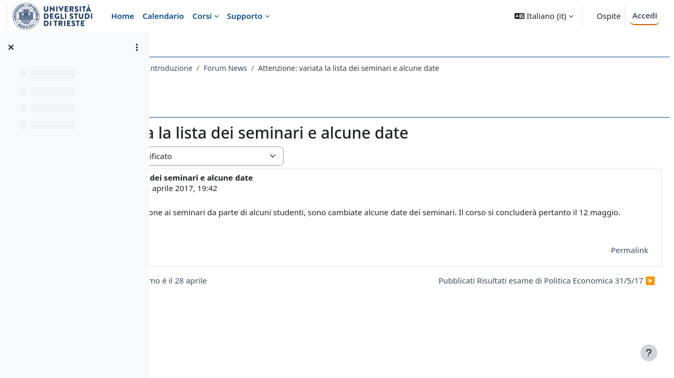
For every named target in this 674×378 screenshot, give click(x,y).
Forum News (383, 68)
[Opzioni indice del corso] (137, 47)
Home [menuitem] (122, 15)
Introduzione (328, 68)
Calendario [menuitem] (163, 15)
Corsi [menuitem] (202, 15)
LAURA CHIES (235, 188)
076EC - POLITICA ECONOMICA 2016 (232, 68)
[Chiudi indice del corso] (11, 47)
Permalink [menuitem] (604, 250)
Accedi (644, 15)
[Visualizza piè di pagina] (648, 352)
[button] (544, 16)
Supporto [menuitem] (245, 15)
